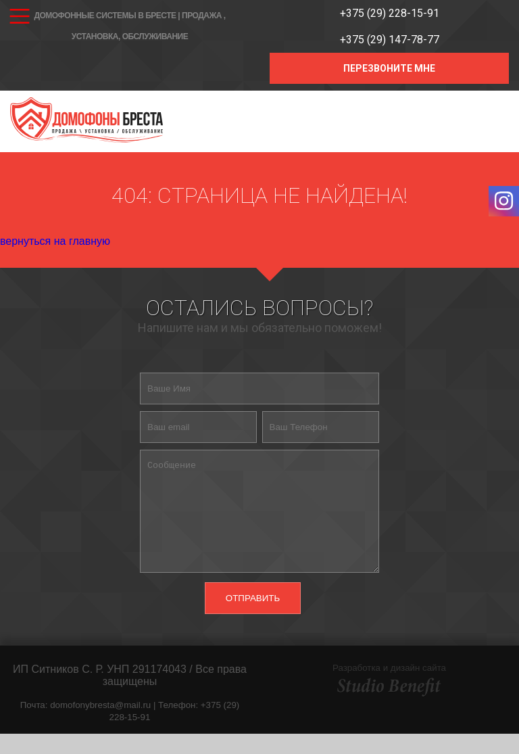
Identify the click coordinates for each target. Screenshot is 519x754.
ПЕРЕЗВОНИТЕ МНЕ (389, 68)
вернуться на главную (55, 241)
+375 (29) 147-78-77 (389, 39)
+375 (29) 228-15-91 (389, 13)
